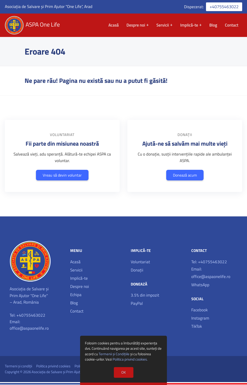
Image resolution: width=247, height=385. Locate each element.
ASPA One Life (43, 25)
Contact (231, 25)
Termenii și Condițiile (114, 354)
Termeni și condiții (18, 366)
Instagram (200, 319)
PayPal (137, 304)
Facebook (199, 310)
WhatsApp (200, 285)
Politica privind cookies (53, 366)
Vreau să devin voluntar (62, 175)
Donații (137, 270)
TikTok (196, 327)
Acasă (113, 25)
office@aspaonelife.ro (29, 329)
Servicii (162, 25)
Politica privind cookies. (130, 359)
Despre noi (135, 25)
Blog (213, 25)
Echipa (76, 295)
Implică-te (189, 25)
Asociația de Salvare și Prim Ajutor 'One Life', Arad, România (76, 372)
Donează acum (185, 175)
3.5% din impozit (145, 296)
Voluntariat (140, 262)
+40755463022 (224, 6)
